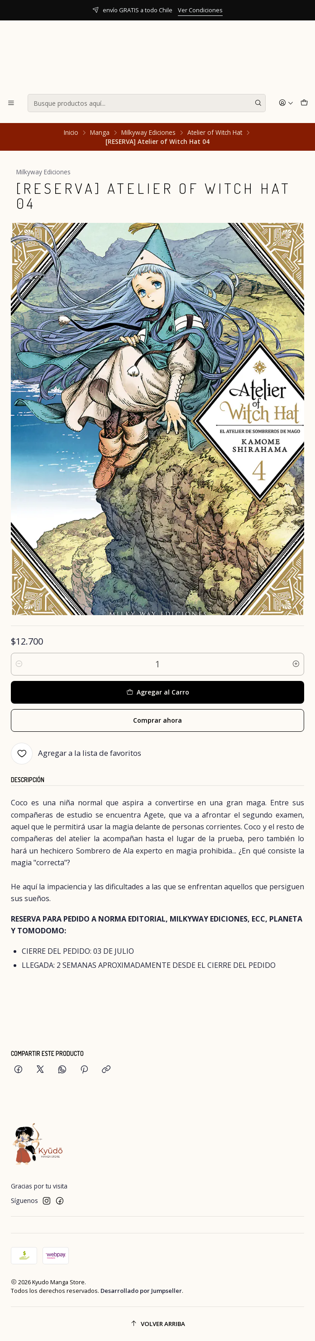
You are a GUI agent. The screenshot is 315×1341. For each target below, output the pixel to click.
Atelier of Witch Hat (214, 132)
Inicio (71, 132)
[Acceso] (286, 103)
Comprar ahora (157, 720)
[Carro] (304, 103)
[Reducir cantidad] (19, 664)
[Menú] (11, 103)
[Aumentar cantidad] (296, 664)
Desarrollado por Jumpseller (141, 1291)
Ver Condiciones (200, 10)
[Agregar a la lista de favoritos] (76, 753)
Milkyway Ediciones (148, 132)
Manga (100, 132)
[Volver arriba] (157, 1324)
